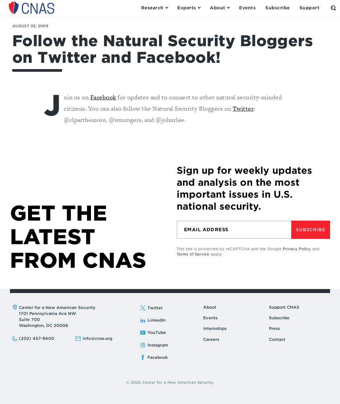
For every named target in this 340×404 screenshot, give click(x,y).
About (209, 307)
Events (210, 317)
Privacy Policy (297, 249)
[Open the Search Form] (333, 8)
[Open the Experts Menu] (189, 8)
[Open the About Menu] (220, 8)
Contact (277, 339)
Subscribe (310, 229)
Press (274, 328)
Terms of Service (193, 254)
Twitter (243, 108)
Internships (214, 328)
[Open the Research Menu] (154, 8)
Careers (211, 339)
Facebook (103, 97)
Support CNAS (284, 307)
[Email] (234, 230)
